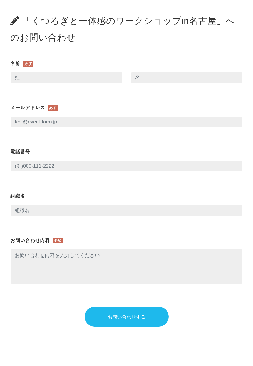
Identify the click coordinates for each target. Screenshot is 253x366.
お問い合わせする (127, 317)
